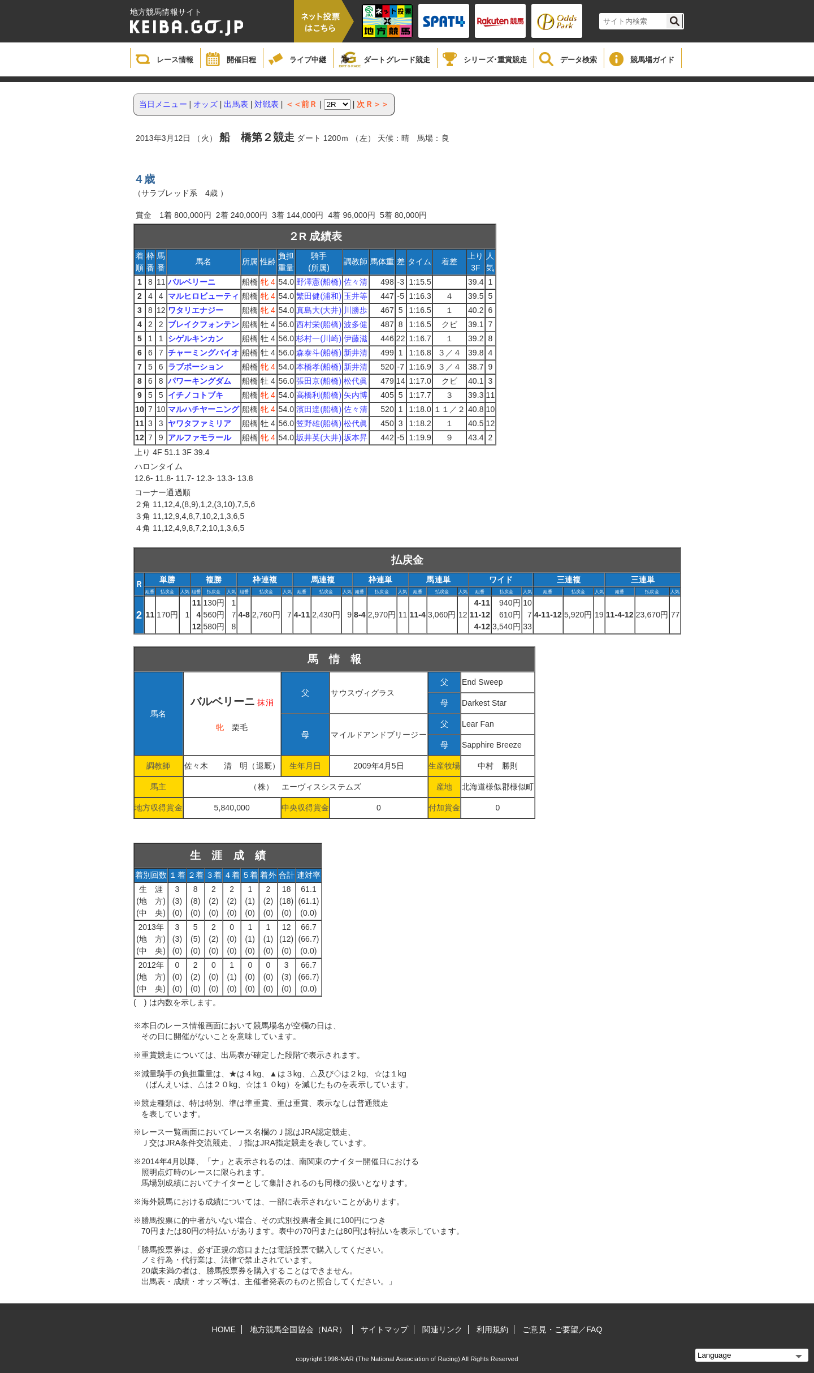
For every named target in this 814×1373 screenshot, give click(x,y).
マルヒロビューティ (204, 296)
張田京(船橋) (318, 380)
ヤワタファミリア (200, 423)
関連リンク (442, 1329)
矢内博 (355, 395)
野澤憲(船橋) (318, 281)
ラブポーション (196, 366)
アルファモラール (200, 437)
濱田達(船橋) (318, 409)
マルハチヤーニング (204, 409)
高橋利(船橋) (318, 395)
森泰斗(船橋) (318, 352)
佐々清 (355, 281)
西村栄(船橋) (318, 324)
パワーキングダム (200, 380)
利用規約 (492, 1329)
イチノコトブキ (196, 395)
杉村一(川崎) (318, 338)
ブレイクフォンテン (204, 324)
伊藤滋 (355, 338)
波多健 (355, 324)
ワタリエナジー (196, 310)
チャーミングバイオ (204, 352)
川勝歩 (355, 310)
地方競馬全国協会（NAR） (298, 1329)
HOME (224, 1329)
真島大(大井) (318, 310)
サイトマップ (385, 1329)
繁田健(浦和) (318, 296)
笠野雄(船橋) (318, 423)
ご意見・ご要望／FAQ (562, 1329)
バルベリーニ (192, 281)
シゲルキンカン (196, 338)
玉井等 (355, 296)
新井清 (355, 352)
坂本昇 (355, 437)
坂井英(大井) (318, 437)
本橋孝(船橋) (318, 366)
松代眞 (355, 380)
